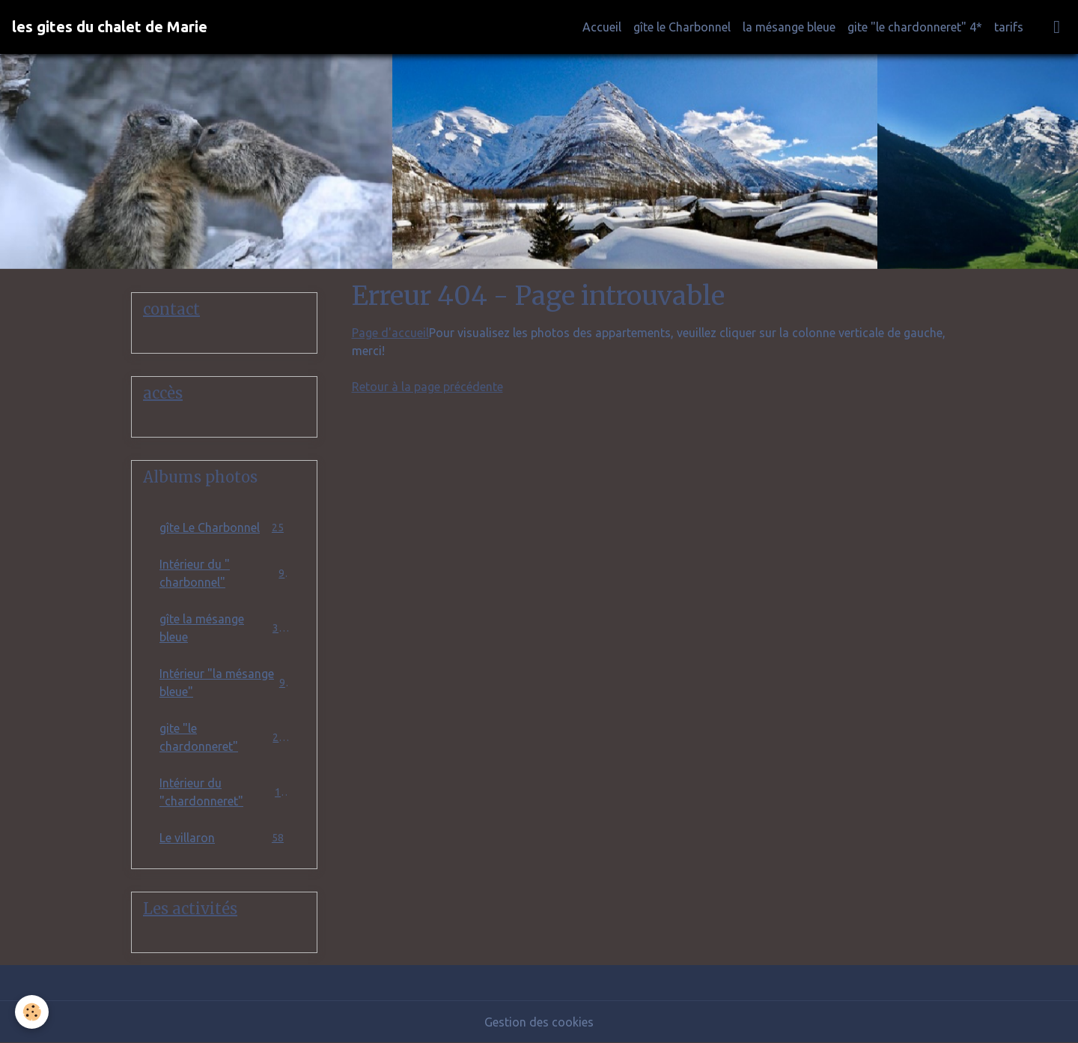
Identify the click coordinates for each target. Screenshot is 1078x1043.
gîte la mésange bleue (224, 628)
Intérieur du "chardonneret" (224, 792)
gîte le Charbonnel (682, 27)
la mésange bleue (789, 27)
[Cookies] (32, 1012)
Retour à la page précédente (427, 386)
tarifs (1008, 27)
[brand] (109, 27)
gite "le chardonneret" (224, 737)
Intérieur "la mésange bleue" (224, 682)
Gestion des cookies (539, 1022)
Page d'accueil (390, 332)
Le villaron (224, 837)
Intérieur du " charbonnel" (224, 573)
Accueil (601, 27)
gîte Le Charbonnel (224, 527)
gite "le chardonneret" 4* (914, 27)
